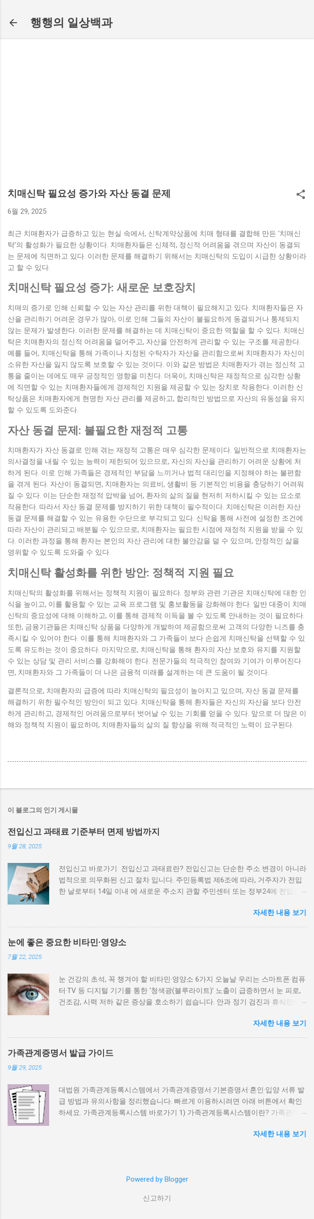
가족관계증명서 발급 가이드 (60, 1053)
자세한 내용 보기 (279, 912)
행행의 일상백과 (71, 22)
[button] (300, 195)
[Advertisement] (157, 118)
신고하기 (157, 1198)
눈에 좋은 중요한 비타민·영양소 (67, 942)
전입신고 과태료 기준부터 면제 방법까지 (84, 831)
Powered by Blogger (157, 1179)
